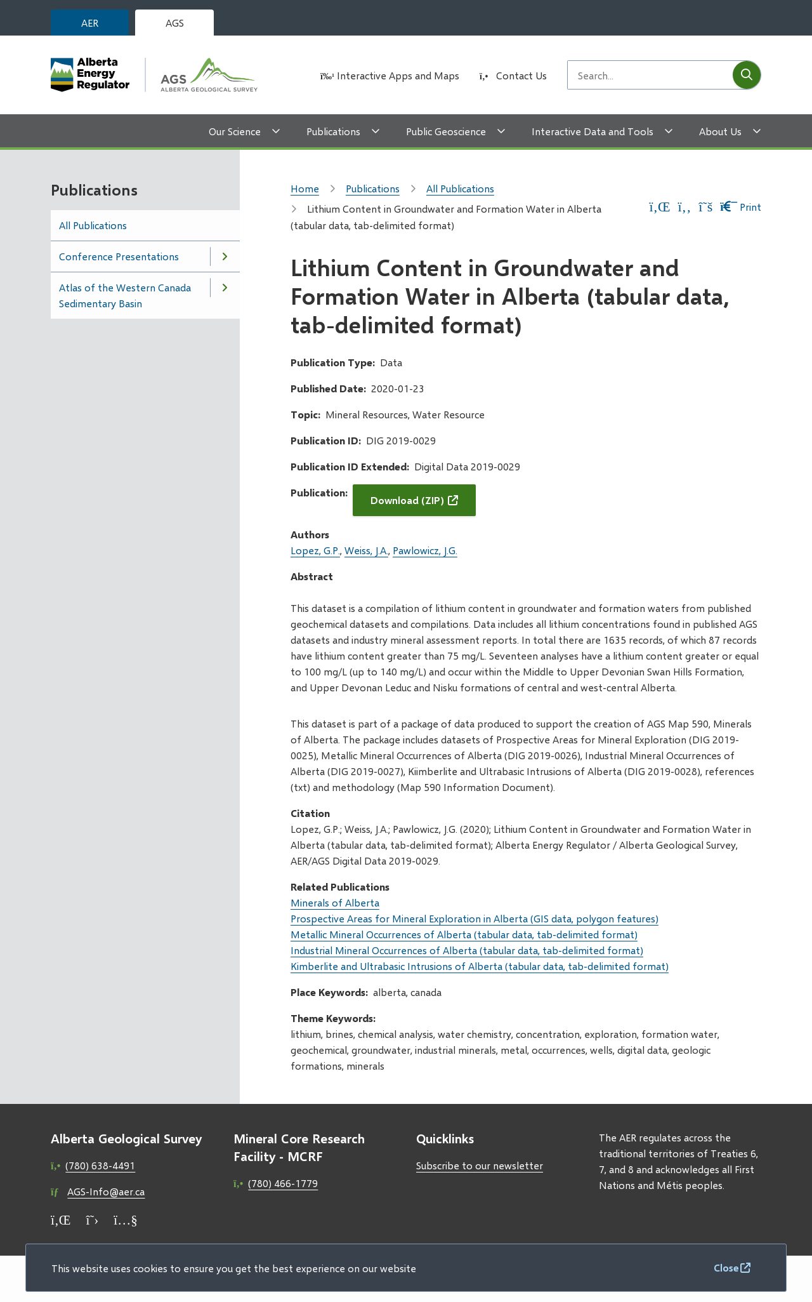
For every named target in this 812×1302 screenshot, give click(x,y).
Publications (333, 131)
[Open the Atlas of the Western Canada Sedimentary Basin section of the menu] (224, 287)
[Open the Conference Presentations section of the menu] (224, 256)
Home (305, 188)
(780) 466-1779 (283, 1183)
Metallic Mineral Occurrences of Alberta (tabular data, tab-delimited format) (464, 934)
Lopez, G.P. (315, 550)
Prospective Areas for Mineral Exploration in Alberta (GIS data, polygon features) (474, 918)
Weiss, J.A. (366, 550)
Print (740, 207)
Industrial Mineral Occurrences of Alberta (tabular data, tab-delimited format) (467, 950)
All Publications (93, 225)
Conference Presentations (119, 256)
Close (726, 1267)
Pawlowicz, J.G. (425, 550)
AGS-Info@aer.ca (106, 1191)
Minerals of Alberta (335, 902)
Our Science (235, 131)
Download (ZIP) (407, 500)
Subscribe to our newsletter (479, 1165)
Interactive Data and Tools (592, 131)
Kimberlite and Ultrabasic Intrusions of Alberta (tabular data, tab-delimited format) (480, 966)
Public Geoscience (446, 131)
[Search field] (650, 75)
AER (89, 23)
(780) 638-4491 (100, 1165)
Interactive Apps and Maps (398, 75)
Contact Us (521, 75)
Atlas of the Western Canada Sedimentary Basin (125, 295)
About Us (720, 131)
